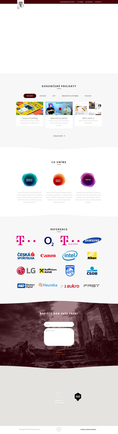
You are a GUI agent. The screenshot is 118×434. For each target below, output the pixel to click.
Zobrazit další (58, 136)
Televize (88, 96)
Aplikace (43, 96)
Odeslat (59, 352)
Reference (89, 4)
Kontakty (98, 4)
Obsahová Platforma (70, 96)
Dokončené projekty (67, 4)
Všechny (30, 96)
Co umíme (80, 4)
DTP (54, 96)
